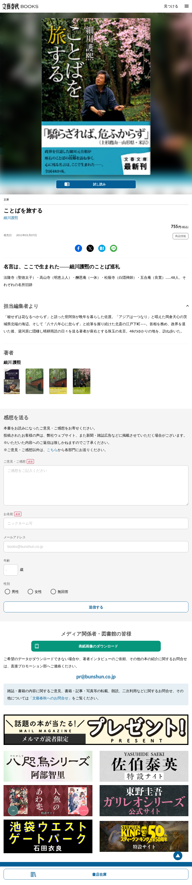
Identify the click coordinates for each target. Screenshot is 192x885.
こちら (52, 449)
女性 (38, 591)
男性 (15, 591)
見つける (171, 6)
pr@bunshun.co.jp (96, 676)
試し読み (99, 184)
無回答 (63, 591)
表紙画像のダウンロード (98, 646)
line (113, 248)
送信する (96, 607)
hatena (101, 248)
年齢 (7, 560)
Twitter (90, 248)
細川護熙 (11, 217)
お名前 (8, 514)
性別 (7, 583)
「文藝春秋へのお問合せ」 (50, 698)
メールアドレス (15, 537)
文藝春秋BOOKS (20, 6)
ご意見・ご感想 (15, 461)
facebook (78, 248)
